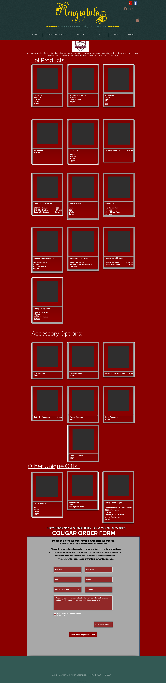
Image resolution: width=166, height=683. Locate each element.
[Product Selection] (67, 589)
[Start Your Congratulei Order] (83, 634)
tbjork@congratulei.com (82, 675)
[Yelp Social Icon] (130, 3)
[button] (137, 20)
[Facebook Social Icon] (135, 3)
